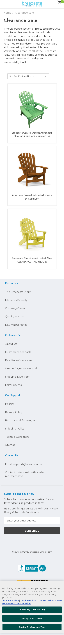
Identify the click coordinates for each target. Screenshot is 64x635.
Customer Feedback (18, 352)
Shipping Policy (14, 428)
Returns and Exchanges (20, 420)
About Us (11, 343)
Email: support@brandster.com (24, 464)
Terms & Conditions (17, 436)
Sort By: (13, 76)
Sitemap (10, 444)
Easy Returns (13, 384)
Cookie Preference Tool (32, 627)
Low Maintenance (16, 324)
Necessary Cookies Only (32, 609)
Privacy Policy (13, 412)
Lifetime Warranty (16, 300)
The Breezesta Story (18, 291)
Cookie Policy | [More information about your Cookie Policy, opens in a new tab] (29, 600)
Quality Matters (15, 316)
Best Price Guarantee (18, 360)
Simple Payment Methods (21, 368)
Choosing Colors (15, 308)
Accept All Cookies (32, 618)
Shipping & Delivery (17, 376)
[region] (32, 607)
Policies (9, 403)
